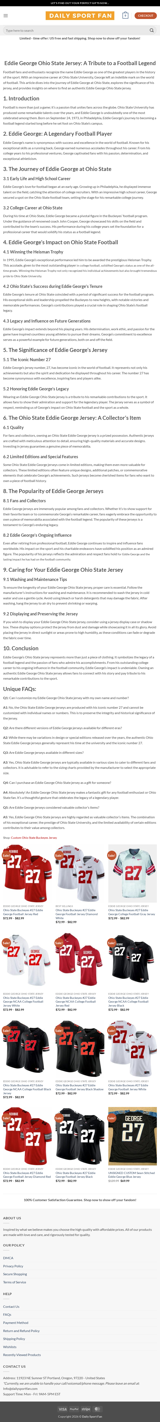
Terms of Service (14, 1282)
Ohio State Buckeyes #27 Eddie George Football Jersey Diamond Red (27, 1175)
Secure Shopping (15, 1274)
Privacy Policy (13, 1266)
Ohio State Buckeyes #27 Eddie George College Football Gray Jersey (131, 912)
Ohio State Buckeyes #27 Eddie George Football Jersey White (128, 1087)
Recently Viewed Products (22, 1355)
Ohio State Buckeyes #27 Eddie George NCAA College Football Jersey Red (76, 1001)
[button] (5, 15)
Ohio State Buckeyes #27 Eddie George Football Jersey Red (23, 912)
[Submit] (152, 30)
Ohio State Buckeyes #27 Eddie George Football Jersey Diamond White (77, 914)
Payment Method (15, 1323)
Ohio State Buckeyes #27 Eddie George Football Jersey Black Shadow (80, 1087)
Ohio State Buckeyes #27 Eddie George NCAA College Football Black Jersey (27, 1089)
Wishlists (9, 1347)
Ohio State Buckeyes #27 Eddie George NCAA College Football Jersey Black (128, 1001)
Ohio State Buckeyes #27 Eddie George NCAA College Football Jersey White (23, 1001)
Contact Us (11, 1306)
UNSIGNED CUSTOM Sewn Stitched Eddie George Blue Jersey (131, 1175)
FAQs (7, 1314)
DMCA (8, 1258)
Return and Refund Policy (21, 1331)
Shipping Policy (14, 1339)
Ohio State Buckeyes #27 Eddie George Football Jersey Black (75, 1175)
